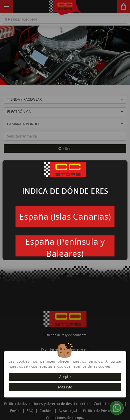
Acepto (65, 376)
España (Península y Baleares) (65, 246)
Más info (65, 387)
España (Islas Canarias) (65, 216)
